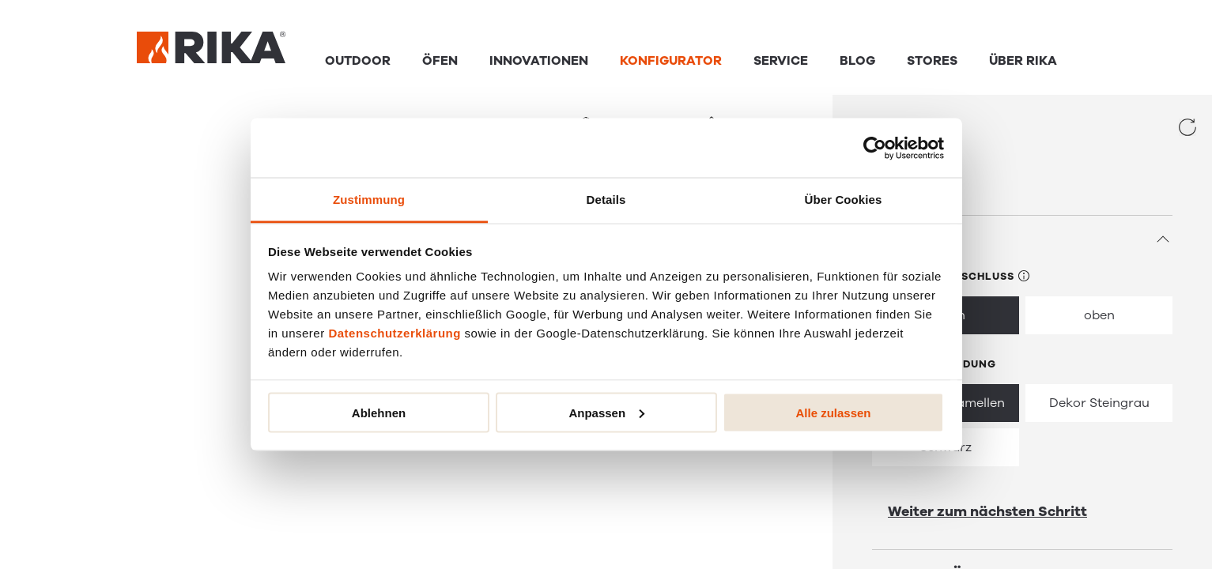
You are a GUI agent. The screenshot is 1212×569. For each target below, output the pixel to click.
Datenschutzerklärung (394, 333)
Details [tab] (606, 199)
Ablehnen (379, 412)
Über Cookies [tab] (843, 199)
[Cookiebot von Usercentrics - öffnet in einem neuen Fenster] (875, 148)
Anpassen (606, 412)
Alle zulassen (832, 412)
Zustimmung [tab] (369, 199)
